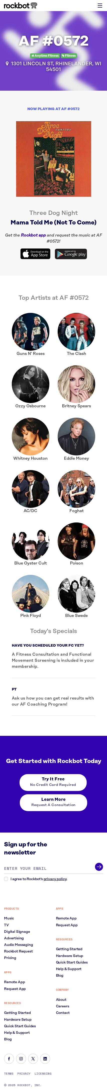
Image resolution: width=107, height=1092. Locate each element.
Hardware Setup (18, 1020)
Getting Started (17, 1013)
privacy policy (55, 879)
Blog (8, 1039)
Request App (15, 989)
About (61, 1000)
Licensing (43, 1073)
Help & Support (17, 1033)
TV (6, 925)
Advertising (14, 938)
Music (9, 918)
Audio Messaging (18, 945)
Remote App (14, 982)
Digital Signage (17, 932)
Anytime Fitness (45, 55)
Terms (8, 1073)
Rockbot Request (18, 951)
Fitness (69, 55)
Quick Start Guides (20, 1026)
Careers (62, 1006)
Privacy (23, 1073)
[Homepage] (20, 6)
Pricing (10, 958)
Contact (63, 1013)
